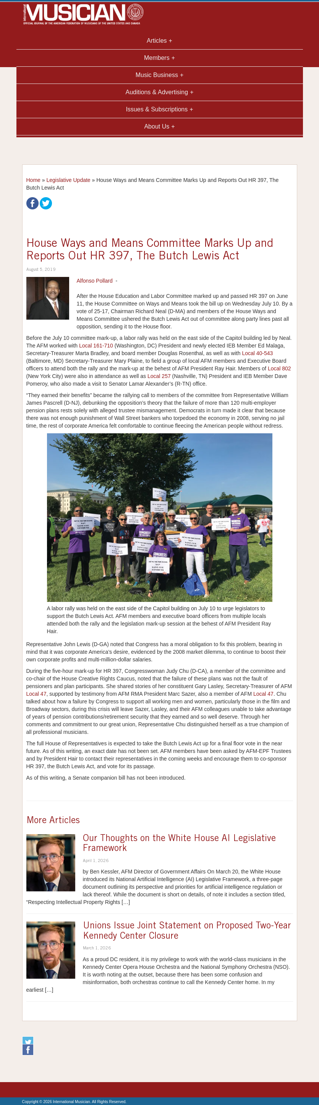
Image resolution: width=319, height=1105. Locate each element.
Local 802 (279, 368)
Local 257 (159, 376)
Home (33, 180)
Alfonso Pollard (95, 281)
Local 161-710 (96, 346)
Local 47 (36, 694)
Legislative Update (68, 180)
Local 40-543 (257, 353)
